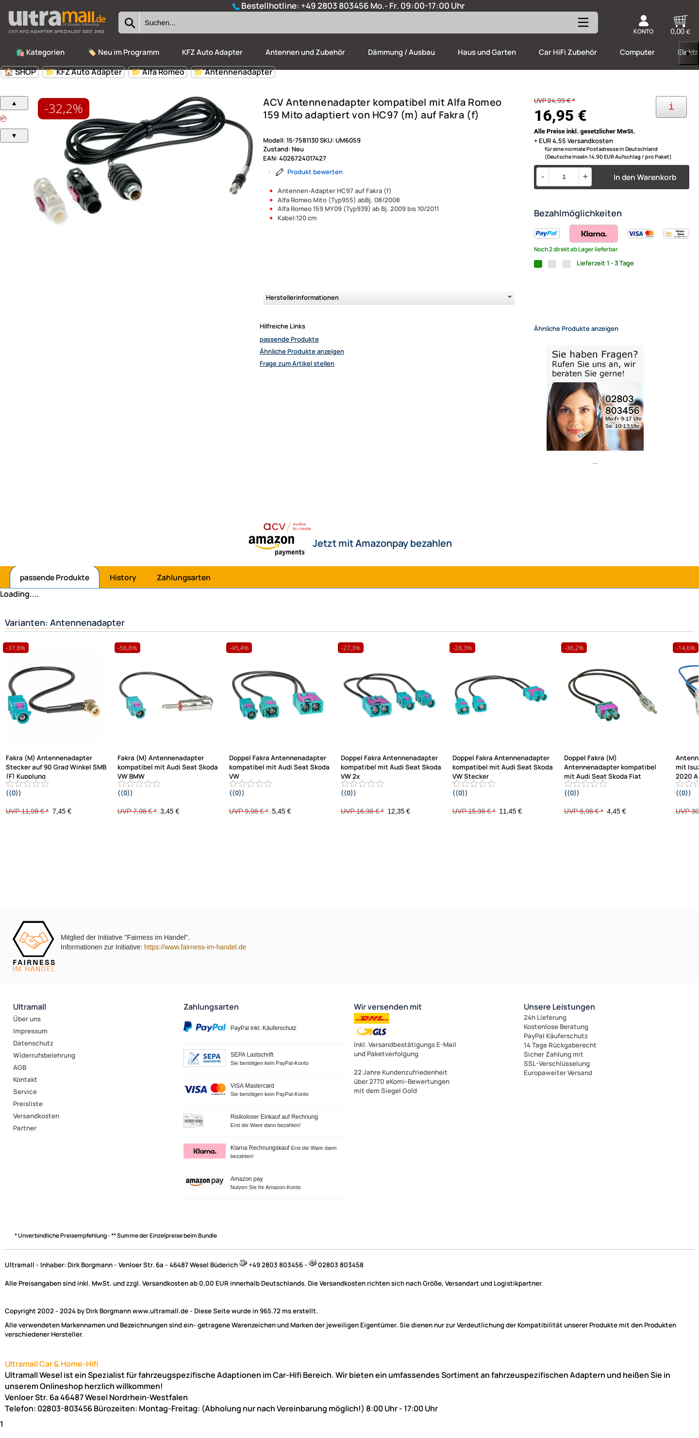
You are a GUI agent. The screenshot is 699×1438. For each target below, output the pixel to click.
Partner (24, 1136)
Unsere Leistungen (559, 1015)
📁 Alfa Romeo (157, 71)
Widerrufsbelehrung (44, 1063)
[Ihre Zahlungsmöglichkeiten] (671, 107)
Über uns (27, 1027)
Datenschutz (33, 1051)
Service (25, 1099)
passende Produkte (289, 339)
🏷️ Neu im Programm (123, 52)
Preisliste (28, 1112)
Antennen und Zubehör (305, 52)
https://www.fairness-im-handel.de (195, 955)
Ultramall (29, 1015)
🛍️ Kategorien (40, 52)
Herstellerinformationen (302, 297)
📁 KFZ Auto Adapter (83, 71)
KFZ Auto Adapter (212, 52)
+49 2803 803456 (335, 5)
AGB (19, 1075)
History (123, 585)
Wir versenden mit (388, 1015)
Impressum (30, 1039)
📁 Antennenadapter (233, 71)
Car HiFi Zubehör (568, 52)
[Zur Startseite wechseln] (57, 36)
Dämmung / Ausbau (401, 52)
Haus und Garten (487, 52)
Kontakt (25, 1087)
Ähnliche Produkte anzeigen (302, 351)
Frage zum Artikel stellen (297, 363)
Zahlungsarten (184, 585)
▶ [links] (688, 53)
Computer (637, 52)
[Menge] (564, 177)
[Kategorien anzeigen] (582, 26)
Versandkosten (36, 1124)
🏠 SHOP (20, 71)
